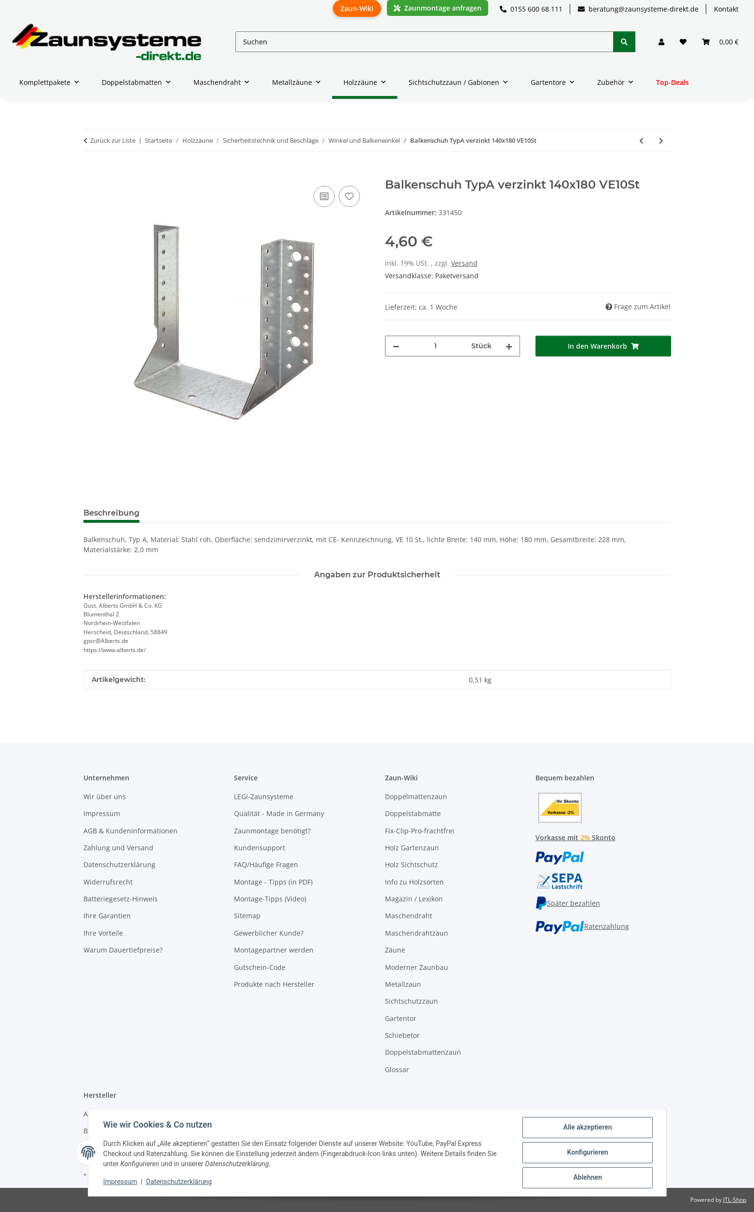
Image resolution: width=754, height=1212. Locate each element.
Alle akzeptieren (587, 1127)
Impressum (120, 1182)
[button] (661, 41)
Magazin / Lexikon (414, 898)
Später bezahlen (567, 903)
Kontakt (726, 9)
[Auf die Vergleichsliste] (324, 196)
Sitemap (247, 915)
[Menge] (435, 346)
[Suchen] (424, 41)
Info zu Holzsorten (414, 881)
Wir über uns (104, 796)
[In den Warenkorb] (91, 172)
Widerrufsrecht (108, 881)
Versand (464, 263)
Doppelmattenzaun (416, 796)
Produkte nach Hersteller (274, 984)
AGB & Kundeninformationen (130, 830)
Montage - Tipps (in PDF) (273, 881)
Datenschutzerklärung (179, 1182)
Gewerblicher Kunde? (268, 933)
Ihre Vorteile (103, 933)
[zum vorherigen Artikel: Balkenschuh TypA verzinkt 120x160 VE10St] (641, 140)
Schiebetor (402, 1035)
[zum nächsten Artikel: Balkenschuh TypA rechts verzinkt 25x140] (661, 140)
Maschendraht (408, 915)
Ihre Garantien (107, 915)
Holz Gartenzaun (412, 847)
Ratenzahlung (582, 926)
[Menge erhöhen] (509, 346)
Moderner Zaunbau (416, 967)
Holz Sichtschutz (411, 864)
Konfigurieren (587, 1153)
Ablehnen (587, 1178)
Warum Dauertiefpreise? (123, 949)
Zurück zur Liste (113, 140)
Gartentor (400, 1018)
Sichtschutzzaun (411, 1001)
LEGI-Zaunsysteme (263, 796)
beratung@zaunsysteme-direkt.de (638, 9)
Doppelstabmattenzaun (423, 1052)
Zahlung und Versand (118, 847)
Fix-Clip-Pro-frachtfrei (419, 830)
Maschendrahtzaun (416, 933)
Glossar (397, 1069)
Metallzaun (403, 984)
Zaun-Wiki (357, 8)
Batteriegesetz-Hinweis (120, 898)
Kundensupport (259, 847)
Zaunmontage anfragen (437, 8)
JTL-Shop (734, 1200)
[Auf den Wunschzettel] (349, 196)
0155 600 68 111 (531, 9)
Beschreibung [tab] (111, 512)
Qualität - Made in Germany (279, 813)
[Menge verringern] (396, 346)
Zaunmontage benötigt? (272, 830)
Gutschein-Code (260, 967)
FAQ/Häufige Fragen (266, 864)
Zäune (395, 949)
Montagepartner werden (274, 949)
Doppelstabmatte (413, 813)
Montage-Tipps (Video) (270, 898)
